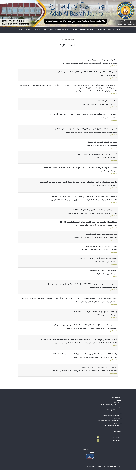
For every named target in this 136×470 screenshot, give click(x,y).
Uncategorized (116, 437)
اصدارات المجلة (115, 440)
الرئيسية (119, 30)
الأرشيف (28, 30)
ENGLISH (20, 30)
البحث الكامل (113, 373)
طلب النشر (74, 30)
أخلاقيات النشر (100, 30)
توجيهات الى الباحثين (39, 30)
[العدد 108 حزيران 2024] (90, 456)
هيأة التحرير (111, 30)
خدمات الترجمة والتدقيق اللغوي (58, 30)
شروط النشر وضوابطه (86, 30)
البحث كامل (113, 66)
